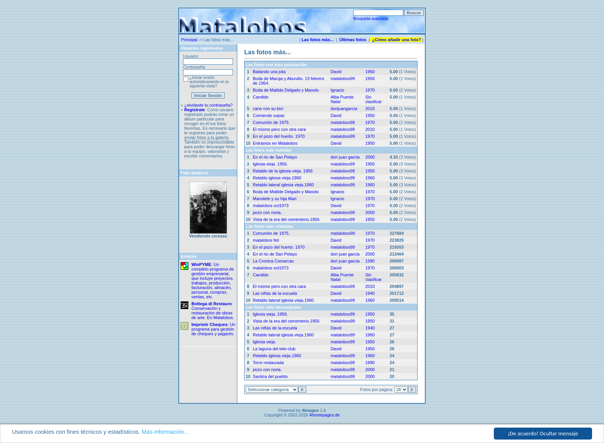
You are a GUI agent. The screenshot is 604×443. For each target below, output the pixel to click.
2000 (369, 157)
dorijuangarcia (344, 108)
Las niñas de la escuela (275, 293)
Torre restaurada (268, 362)
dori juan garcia (345, 157)
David (336, 71)
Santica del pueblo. (271, 376)
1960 (369, 71)
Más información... (165, 432)
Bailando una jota (269, 71)
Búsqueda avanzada (370, 19)
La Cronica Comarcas (273, 261)
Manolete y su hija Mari (274, 198)
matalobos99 (343, 78)
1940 (369, 293)
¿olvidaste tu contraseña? (208, 105)
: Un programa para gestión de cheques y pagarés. (213, 329)
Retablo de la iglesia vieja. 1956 (282, 171)
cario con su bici (268, 108)
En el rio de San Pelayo (275, 157)
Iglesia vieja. (264, 341)
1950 (369, 78)
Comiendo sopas (269, 115)
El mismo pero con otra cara (279, 129)
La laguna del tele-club (274, 348)
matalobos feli (266, 240)
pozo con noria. (267, 212)
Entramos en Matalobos (275, 143)
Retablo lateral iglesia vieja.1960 (283, 184)
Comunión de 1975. (271, 122)
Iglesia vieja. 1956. (270, 164)
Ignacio (337, 90)
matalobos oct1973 (271, 205)
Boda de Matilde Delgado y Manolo (286, 90)
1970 (369, 90)
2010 (369, 108)
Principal (189, 39)
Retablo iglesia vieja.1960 (277, 178)
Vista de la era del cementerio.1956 (286, 219)
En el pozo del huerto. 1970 (279, 136)
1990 (369, 261)
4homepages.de (324, 415)
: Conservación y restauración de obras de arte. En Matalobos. (212, 310)
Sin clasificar (373, 99)
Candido (260, 97)
